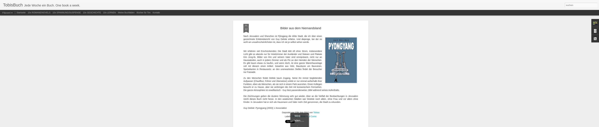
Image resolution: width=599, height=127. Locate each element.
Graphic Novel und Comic (304, 58)
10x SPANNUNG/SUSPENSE (67, 12)
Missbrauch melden (321, 125)
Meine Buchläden (126, 12)
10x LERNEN (109, 12)
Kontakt (156, 12)
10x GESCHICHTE (92, 12)
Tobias (316, 54)
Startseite (21, 12)
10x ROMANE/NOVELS (39, 12)
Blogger (310, 125)
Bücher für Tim (144, 12)
